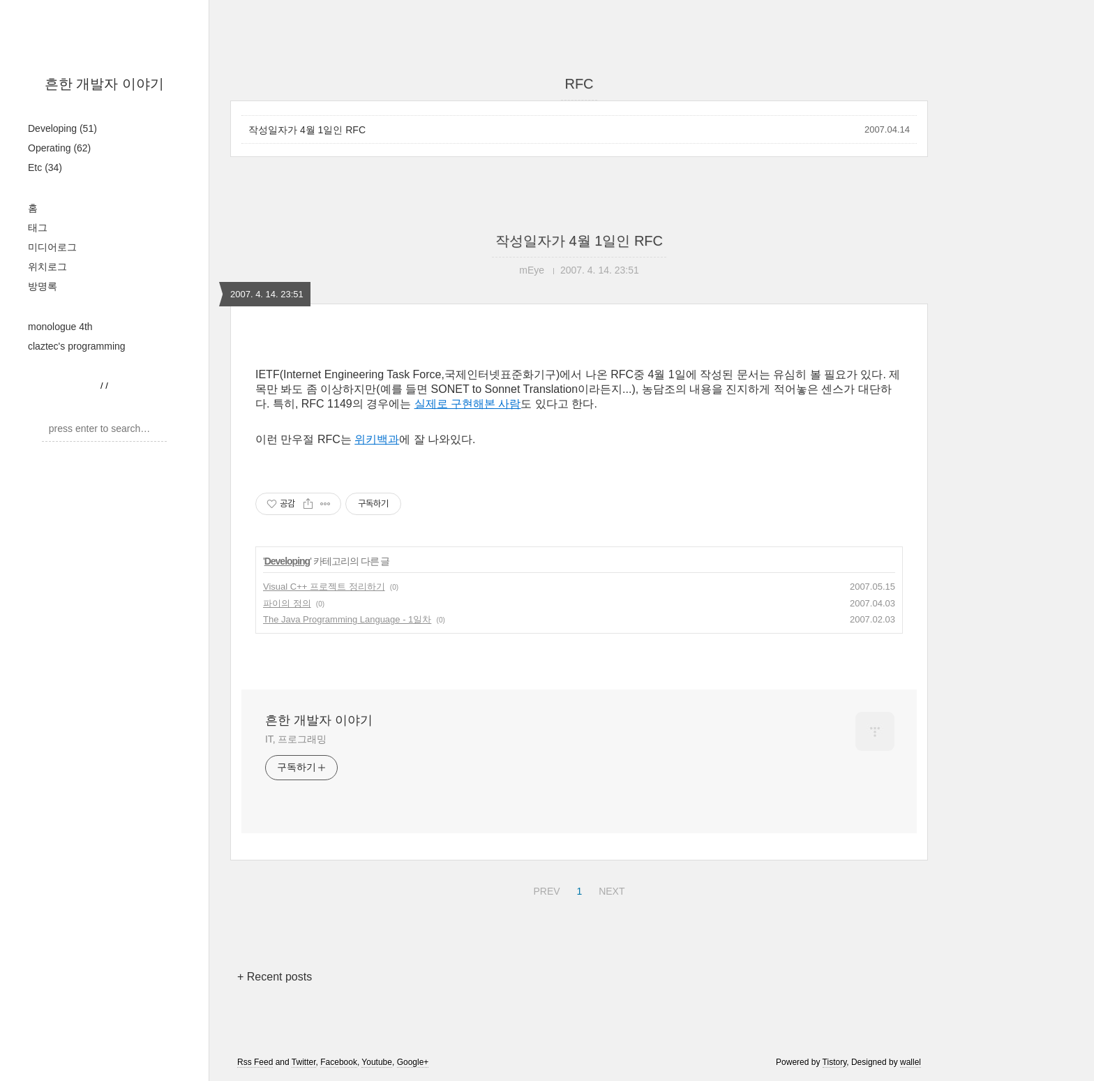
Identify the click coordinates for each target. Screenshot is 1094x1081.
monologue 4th (60, 326)
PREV (545, 889)
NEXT (609, 889)
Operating (59, 148)
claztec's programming (77, 346)
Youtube (376, 1062)
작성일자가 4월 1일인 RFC (307, 129)
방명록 (42, 286)
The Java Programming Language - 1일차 (347, 619)
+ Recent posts (274, 977)
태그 (37, 227)
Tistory (835, 1062)
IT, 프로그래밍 (296, 739)
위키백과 (376, 439)
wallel (910, 1062)
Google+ (413, 1062)
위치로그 (47, 266)
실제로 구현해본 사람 (467, 404)
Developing (62, 128)
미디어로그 (52, 247)
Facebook (338, 1062)
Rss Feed (255, 1062)
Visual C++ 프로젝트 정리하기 (324, 586)
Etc (45, 167)
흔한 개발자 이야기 (104, 83)
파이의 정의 (287, 603)
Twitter (304, 1062)
